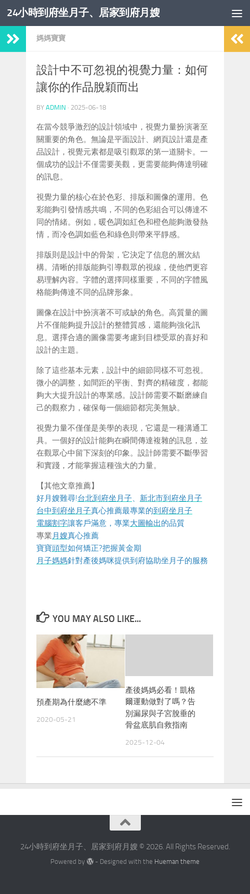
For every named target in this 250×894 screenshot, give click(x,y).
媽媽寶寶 (50, 38)
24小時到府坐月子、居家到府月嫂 (87, 12)
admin (56, 107)
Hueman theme (177, 861)
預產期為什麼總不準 (71, 702)
